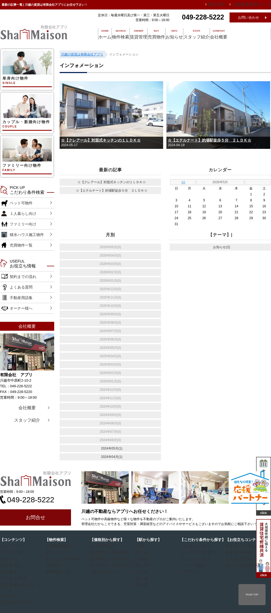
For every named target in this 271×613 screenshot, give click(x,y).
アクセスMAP (12, 577)
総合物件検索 (57, 546)
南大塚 (142, 577)
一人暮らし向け (193, 546)
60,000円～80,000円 (107, 558)
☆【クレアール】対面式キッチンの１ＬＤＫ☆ (101, 140)
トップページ (12, 546)
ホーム (99, 33)
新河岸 (142, 583)
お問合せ (35, 517)
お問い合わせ (248, 17)
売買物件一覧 (21, 245)
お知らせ (199, 33)
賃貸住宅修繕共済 (241, 564)
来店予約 (228, 4)
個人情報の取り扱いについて (23, 583)
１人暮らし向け (23, 213)
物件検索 (123, 33)
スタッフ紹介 (228, 33)
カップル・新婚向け (197, 552)
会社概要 (258, 33)
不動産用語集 (21, 298)
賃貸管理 (148, 33)
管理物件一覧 (57, 571)
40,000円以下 (102, 546)
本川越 (142, 552)
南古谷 (142, 571)
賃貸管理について (15, 564)
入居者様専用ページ (17, 596)
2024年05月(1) (111, 448)
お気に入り (55, 552)
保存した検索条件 (60, 558)
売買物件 (174, 33)
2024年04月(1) (111, 457)
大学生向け (190, 571)
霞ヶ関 (142, 564)
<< (183, 182)
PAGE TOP (252, 594)
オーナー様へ (21, 308)
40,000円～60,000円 (107, 552)
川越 (140, 546)
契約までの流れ (23, 276)
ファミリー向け (23, 224)
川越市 (142, 558)
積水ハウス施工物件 (27, 234)
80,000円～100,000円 (108, 564)
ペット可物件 (21, 203)
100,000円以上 (103, 571)
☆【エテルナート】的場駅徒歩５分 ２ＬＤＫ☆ (209, 140)
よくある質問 (21, 287)
